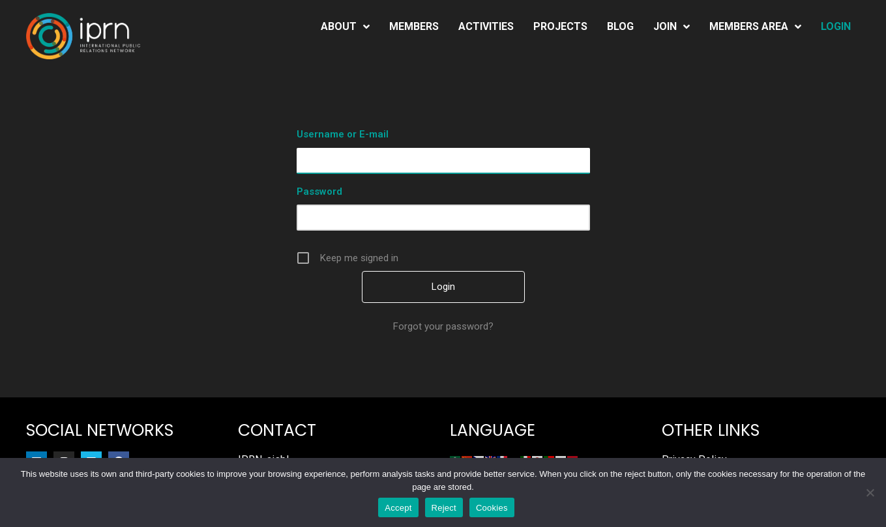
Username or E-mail (343, 134)
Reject (444, 508)
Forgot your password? (443, 326)
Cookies (492, 508)
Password (319, 191)
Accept (398, 508)
